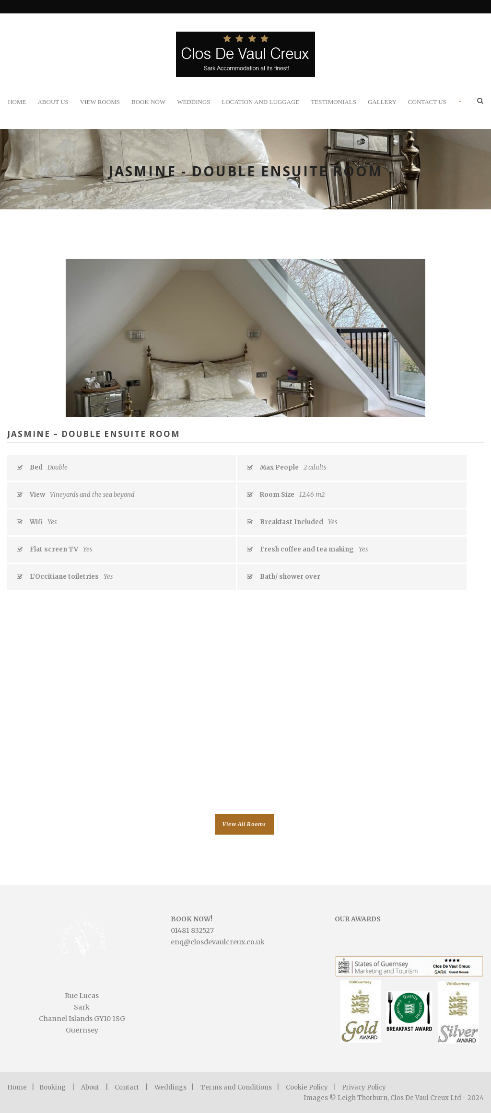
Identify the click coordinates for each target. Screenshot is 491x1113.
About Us (52, 101)
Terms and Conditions (236, 1087)
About (90, 1087)
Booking (52, 1087)
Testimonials (333, 101)
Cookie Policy (307, 1087)
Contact (127, 1087)
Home (17, 101)
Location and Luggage (261, 101)
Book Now (148, 101)
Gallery (382, 101)
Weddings (193, 101)
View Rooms (100, 101)
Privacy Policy (364, 1087)
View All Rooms (244, 824)
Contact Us (427, 101)
